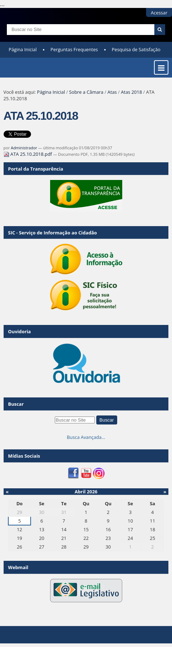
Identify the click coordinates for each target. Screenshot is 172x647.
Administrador (24, 147)
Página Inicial (23, 49)
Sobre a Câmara (86, 92)
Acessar (159, 12)
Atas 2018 (131, 92)
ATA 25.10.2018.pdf (28, 154)
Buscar (16, 404)
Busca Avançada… (86, 437)
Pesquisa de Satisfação (136, 49)
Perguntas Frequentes (74, 49)
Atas (112, 92)
